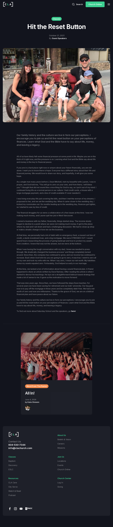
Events (60, 465)
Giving (60, 487)
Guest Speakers (59, 38)
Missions (61, 448)
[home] (8, 4)
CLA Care (12, 482)
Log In (60, 482)
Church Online (95, 4)
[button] (108, 4)
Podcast (12, 495)
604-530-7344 (16, 444)
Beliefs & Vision (64, 439)
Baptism (11, 461)
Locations (61, 461)
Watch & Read (14, 491)
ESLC (10, 469)
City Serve (13, 487)
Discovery (12, 465)
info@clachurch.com (20, 448)
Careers (60, 444)
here (73, 311)
